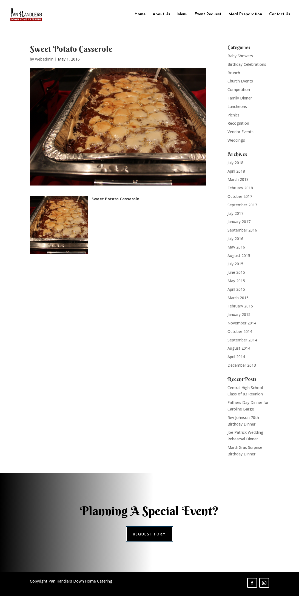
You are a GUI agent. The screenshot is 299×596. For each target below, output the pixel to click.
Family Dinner (239, 98)
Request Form (149, 534)
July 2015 (235, 263)
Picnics (233, 115)
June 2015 (236, 272)
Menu (182, 14)
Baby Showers (240, 55)
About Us (161, 14)
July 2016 (235, 238)
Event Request (208, 14)
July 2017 (235, 213)
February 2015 (240, 306)
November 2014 (241, 323)
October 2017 (239, 196)
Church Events (240, 81)
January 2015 (238, 314)
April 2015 (236, 289)
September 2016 (242, 230)
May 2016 (236, 247)
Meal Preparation (245, 14)
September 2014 (242, 340)
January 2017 (238, 221)
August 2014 (238, 348)
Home (140, 14)
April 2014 (236, 356)
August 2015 (238, 255)
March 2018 (238, 179)
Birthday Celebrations (246, 64)
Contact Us (279, 14)
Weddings (236, 140)
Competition (238, 89)
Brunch (233, 72)
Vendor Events (240, 131)
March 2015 (238, 297)
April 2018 (236, 171)
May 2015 (236, 280)
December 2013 (241, 365)
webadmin (44, 59)
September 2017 (242, 204)
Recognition (238, 123)
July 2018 (235, 162)
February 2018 (240, 187)
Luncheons (237, 106)
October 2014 (239, 331)
